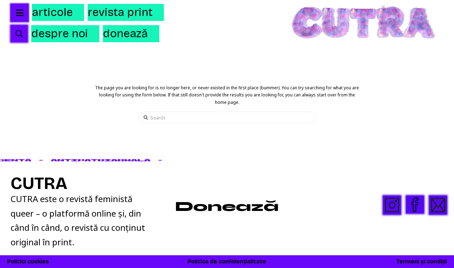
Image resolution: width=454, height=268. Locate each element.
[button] (19, 33)
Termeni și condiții (421, 261)
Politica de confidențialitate (227, 261)
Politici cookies (28, 261)
